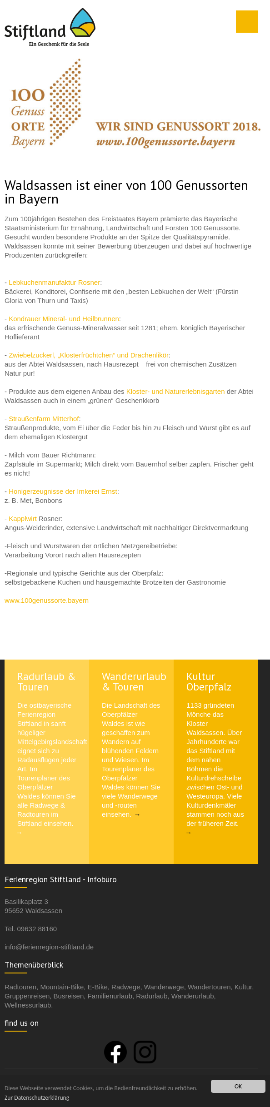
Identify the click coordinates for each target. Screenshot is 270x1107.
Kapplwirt (24, 518)
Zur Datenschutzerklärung (37, 1098)
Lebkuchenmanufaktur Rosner (54, 282)
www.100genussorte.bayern (47, 600)
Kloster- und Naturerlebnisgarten (175, 391)
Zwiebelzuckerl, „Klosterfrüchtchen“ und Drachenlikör (89, 355)
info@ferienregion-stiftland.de (49, 947)
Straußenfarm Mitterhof (43, 418)
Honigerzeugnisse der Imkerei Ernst (63, 491)
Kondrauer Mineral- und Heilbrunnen (64, 319)
